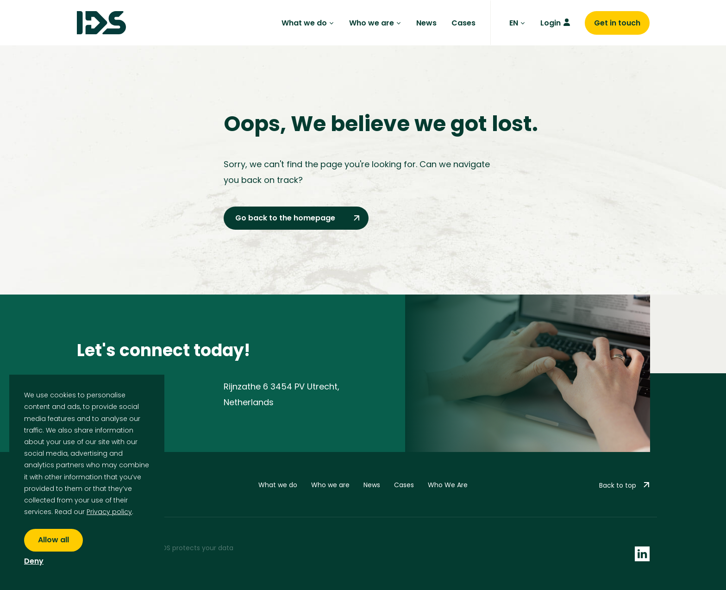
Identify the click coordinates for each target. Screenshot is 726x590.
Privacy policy (109, 511)
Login (550, 23)
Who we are (375, 23)
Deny (34, 561)
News (426, 23)
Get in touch (617, 23)
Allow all (53, 539)
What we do (308, 23)
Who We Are (448, 485)
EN (517, 23)
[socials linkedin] (642, 553)
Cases (463, 23)
